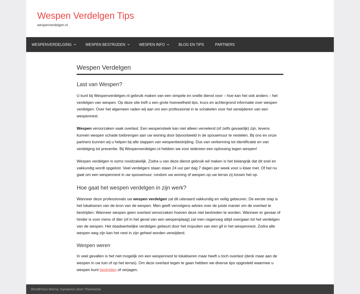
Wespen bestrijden (107, 45)
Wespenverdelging (54, 45)
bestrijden (108, 270)
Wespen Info (154, 45)
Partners (225, 45)
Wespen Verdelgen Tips (85, 16)
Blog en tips (191, 45)
